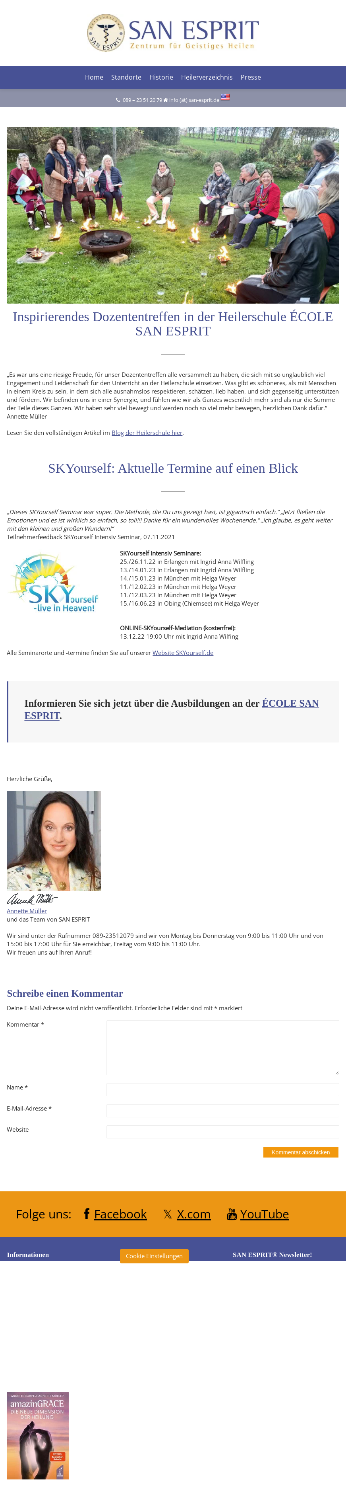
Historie (161, 76)
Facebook (120, 1213)
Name (17, 1087)
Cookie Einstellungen (154, 1256)
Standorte (126, 76)
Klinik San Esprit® (152, 1398)
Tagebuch (141, 1442)
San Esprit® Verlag (153, 1413)
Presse (251, 76)
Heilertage (142, 1383)
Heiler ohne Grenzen (156, 1354)
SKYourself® (145, 1427)
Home (94, 76)
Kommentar (25, 1024)
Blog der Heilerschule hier (147, 433)
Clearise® (141, 1324)
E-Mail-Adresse (29, 1108)
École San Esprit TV (153, 1339)
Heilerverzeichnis (207, 76)
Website (18, 1129)
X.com (194, 1213)
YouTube (264, 1213)
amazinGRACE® (149, 1295)
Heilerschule (145, 1368)
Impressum (30, 1333)
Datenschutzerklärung (45, 1319)
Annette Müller (27, 911)
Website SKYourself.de (183, 653)
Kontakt (25, 1348)
